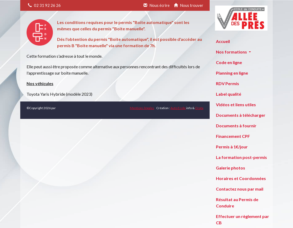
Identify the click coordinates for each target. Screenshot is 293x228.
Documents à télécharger (240, 115)
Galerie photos (230, 167)
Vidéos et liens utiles (236, 104)
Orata (199, 108)
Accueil (223, 41)
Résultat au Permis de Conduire (237, 202)
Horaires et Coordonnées (241, 178)
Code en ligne (229, 62)
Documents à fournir (236, 125)
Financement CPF (233, 136)
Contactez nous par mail (239, 188)
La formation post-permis (241, 157)
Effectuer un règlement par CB (242, 219)
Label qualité (228, 93)
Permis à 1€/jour (232, 146)
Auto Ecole (178, 108)
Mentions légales (142, 108)
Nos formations (232, 51)
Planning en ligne (232, 72)
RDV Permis (227, 83)
